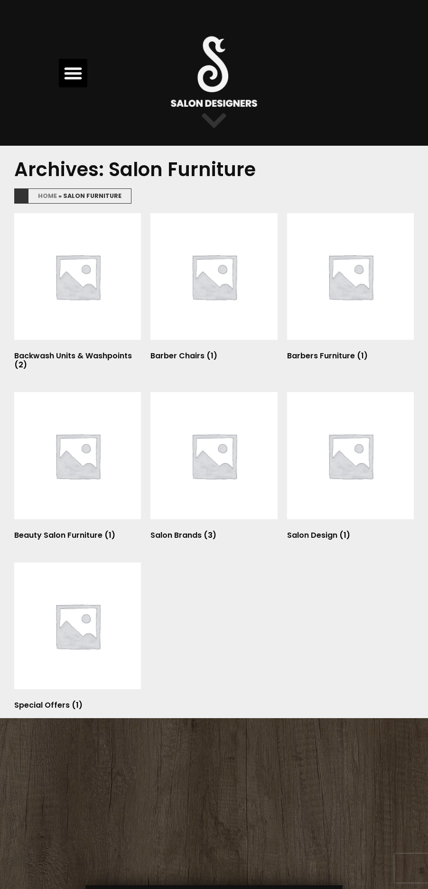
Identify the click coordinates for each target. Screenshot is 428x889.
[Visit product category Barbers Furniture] (350, 289)
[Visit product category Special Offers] (77, 638)
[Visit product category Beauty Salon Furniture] (77, 467)
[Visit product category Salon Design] (350, 467)
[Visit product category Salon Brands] (213, 467)
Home (47, 196)
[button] (73, 73)
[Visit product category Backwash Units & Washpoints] (77, 293)
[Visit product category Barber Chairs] (213, 289)
